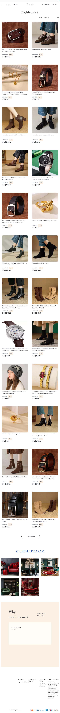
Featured (54, 4)
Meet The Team (43, 684)
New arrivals (46, 4)
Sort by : (40, 17)
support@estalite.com (23, 682)
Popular (15, 4)
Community (42, 686)
